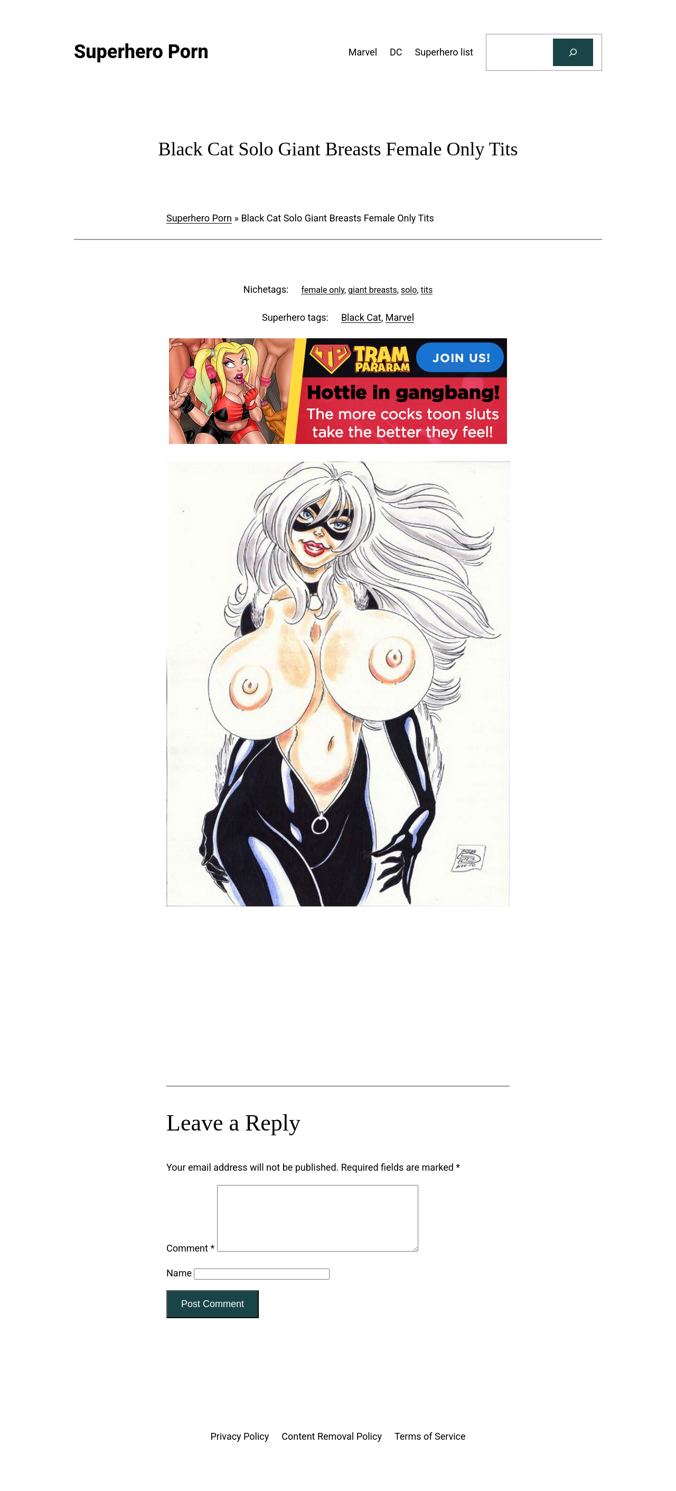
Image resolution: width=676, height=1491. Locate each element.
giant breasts (372, 290)
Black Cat (361, 317)
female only (322, 290)
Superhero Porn (199, 218)
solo (409, 290)
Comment (190, 1260)
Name (179, 1285)
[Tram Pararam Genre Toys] (338, 1006)
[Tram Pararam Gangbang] (338, 440)
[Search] (573, 52)
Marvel (400, 317)
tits (427, 290)
